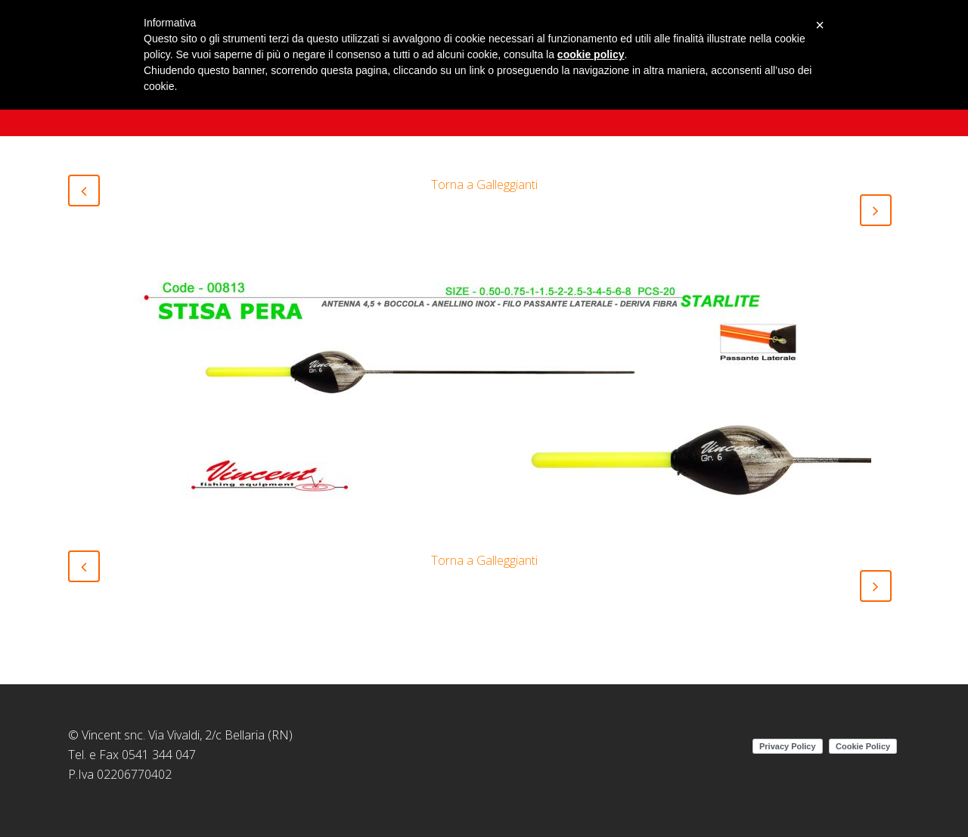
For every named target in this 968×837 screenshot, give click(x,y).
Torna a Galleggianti (484, 184)
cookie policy (591, 54)
